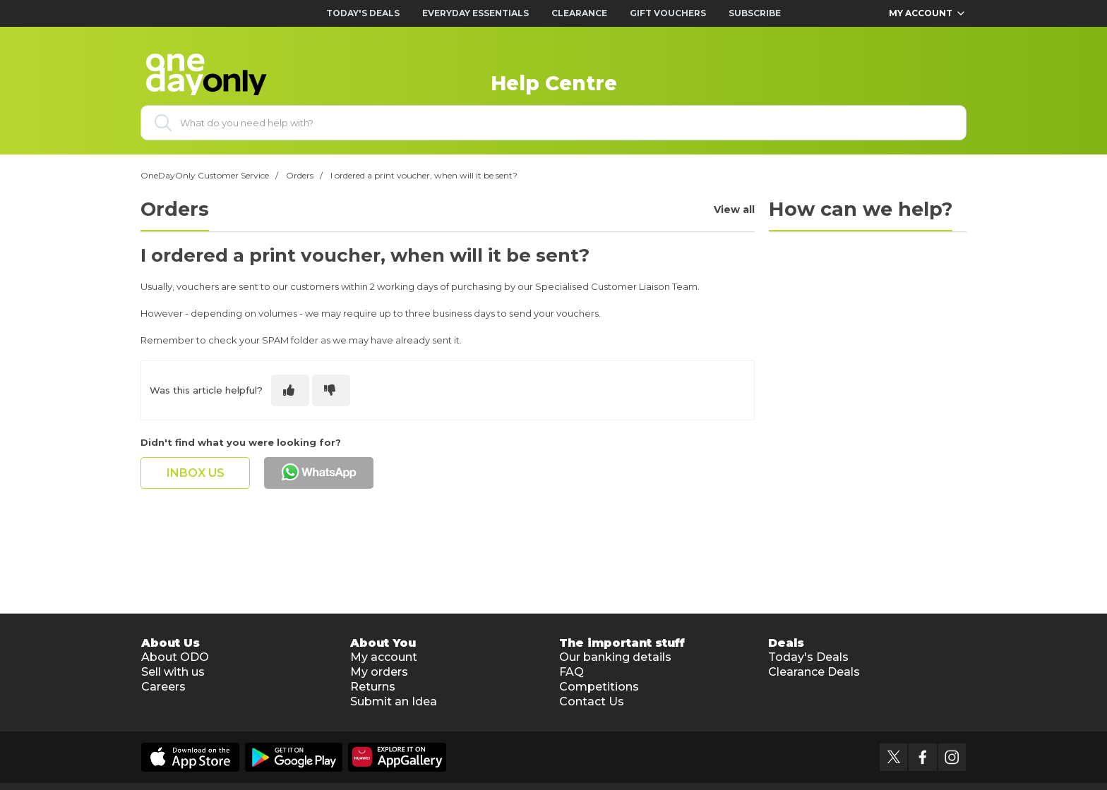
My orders (379, 672)
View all (734, 210)
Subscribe (755, 13)
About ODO (175, 657)
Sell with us (173, 672)
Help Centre (554, 83)
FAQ (571, 672)
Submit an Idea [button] (393, 701)
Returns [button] (372, 686)
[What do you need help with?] (553, 122)
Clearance (579, 13)
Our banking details (615, 657)
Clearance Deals (814, 672)
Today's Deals (363, 13)
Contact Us (591, 701)
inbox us (196, 473)
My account (383, 657)
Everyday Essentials (475, 13)
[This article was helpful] (290, 390)
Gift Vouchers (668, 13)
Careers (163, 686)
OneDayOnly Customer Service (204, 175)
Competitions (599, 686)
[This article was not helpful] (331, 390)
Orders (299, 175)
